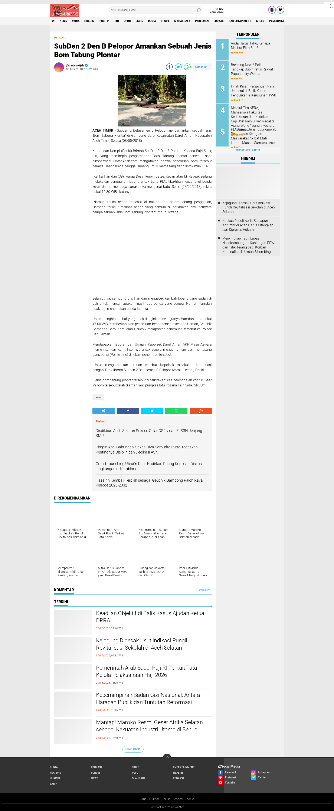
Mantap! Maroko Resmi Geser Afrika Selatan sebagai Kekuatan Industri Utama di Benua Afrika (149, 729)
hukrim (89, 21)
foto (135, 772)
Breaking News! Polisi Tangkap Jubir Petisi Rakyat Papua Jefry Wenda (252, 69)
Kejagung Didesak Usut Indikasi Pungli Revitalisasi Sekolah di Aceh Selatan (141, 644)
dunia (152, 21)
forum (95, 772)
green (260, 21)
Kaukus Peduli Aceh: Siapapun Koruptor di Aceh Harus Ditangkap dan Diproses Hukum (247, 225)
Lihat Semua (132, 749)
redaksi (178, 778)
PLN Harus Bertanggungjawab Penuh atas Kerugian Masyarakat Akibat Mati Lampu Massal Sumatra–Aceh (253, 136)
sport (165, 21)
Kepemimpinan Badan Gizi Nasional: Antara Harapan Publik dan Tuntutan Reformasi (148, 698)
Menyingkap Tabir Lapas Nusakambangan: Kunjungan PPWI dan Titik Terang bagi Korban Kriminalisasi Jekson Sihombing (248, 245)
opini (127, 21)
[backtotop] (167, 758)
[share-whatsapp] (187, 66)
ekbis (139, 21)
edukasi (219, 21)
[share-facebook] (169, 66)
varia (75, 21)
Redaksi (178, 799)
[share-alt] (103, 411)
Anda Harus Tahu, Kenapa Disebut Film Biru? (250, 45)
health (178, 772)
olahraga (138, 778)
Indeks (190, 799)
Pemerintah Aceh (281, 21)
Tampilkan (203, 590)
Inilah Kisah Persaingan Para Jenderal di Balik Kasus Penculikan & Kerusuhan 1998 (253, 90)
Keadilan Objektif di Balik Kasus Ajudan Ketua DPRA (150, 617)
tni (116, 21)
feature (55, 772)
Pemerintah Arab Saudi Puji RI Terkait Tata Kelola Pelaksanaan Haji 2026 (146, 671)
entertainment (240, 21)
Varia (143, 799)
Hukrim (154, 799)
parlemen (202, 21)
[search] (155, 10)
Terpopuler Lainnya (248, 150)
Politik (166, 799)
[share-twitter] (178, 66)
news (63, 21)
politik (104, 21)
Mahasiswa (182, 21)
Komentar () (202, 66)
